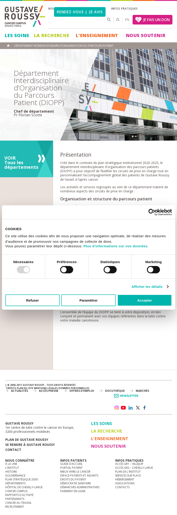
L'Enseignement (97, 35)
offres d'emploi (81, 391)
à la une (11, 464)
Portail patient (71, 468)
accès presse (48, 391)
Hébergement (124, 479)
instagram (116, 407)
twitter (137, 407)
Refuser (32, 300)
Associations (124, 483)
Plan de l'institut (128, 472)
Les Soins (17, 35)
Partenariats (14, 499)
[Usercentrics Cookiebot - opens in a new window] (152, 212)
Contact (13, 449)
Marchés (142, 391)
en (127, 19)
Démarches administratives (79, 487)
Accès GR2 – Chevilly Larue (134, 468)
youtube (123, 407)
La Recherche (51, 35)
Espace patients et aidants (79, 475)
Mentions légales (46, 388)
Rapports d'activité (19, 495)
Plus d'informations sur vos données (116, 246)
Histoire (11, 472)
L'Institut (12, 468)
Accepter (144, 300)
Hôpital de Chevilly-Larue (24, 487)
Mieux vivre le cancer (75, 472)
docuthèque (115, 391)
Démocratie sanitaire (75, 483)
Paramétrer (88, 300)
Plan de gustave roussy (26, 439)
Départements (15, 483)
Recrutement (14, 507)
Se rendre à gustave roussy (30, 444)
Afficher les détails (146, 286)
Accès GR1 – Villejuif (129, 464)
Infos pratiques (124, 9)
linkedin (130, 407)
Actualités (19, 391)
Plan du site (25, 388)
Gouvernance (15, 475)
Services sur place (128, 475)
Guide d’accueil (71, 464)
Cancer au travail (18, 503)
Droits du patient (73, 479)
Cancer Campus (16, 491)
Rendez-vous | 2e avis (80, 11)
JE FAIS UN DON (156, 19)
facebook (144, 407)
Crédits (11, 388)
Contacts (122, 487)
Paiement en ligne (72, 491)
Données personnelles (73, 388)
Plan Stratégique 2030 (21, 479)
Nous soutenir (145, 35)
